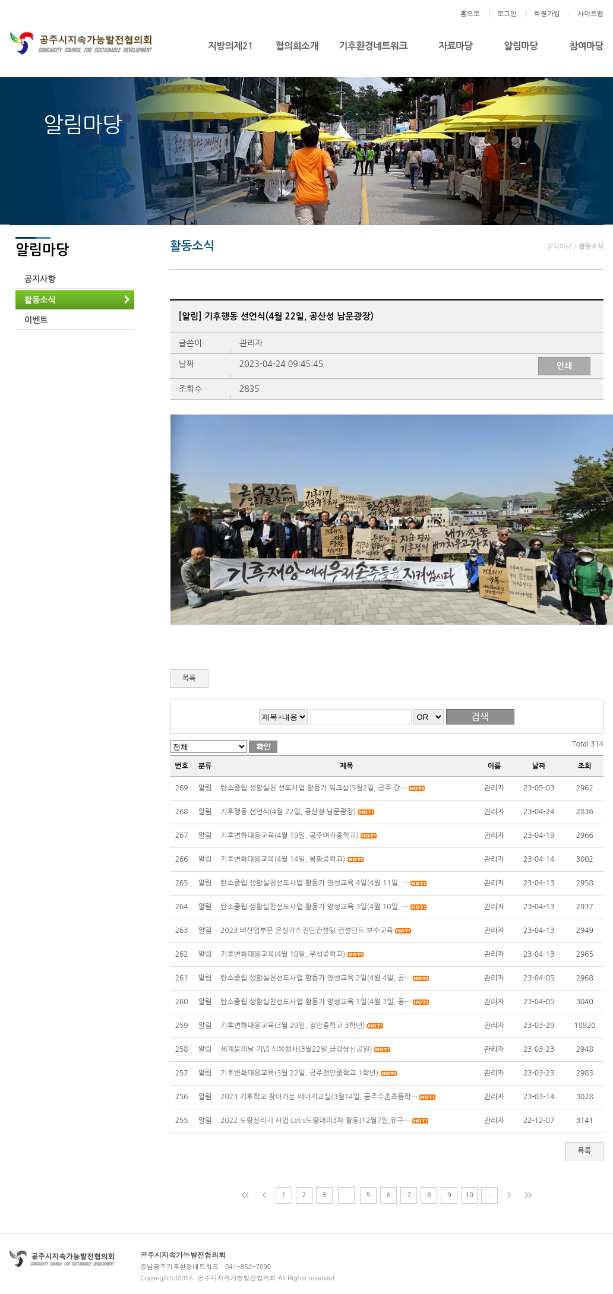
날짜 (539, 766)
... (489, 1195)
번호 (181, 766)
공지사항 (40, 279)
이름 (494, 766)
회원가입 (547, 13)
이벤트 (36, 320)
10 (469, 1195)
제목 (346, 766)
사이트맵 (590, 13)
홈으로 (469, 13)
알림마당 (521, 46)
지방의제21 (230, 46)
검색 (480, 717)
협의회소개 (297, 46)
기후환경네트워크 (373, 46)
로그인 (507, 13)
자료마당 (455, 46)
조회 (585, 766)
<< (245, 1195)
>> (528, 1195)
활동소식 (40, 300)
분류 (205, 766)
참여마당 (586, 46)
